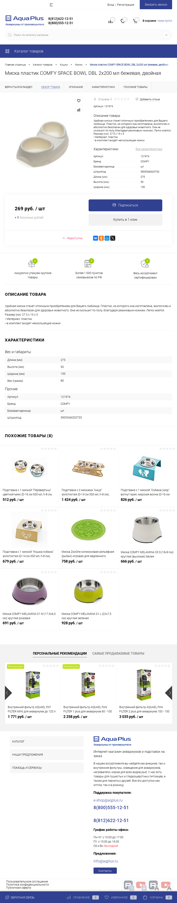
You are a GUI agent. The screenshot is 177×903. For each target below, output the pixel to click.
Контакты (105, 871)
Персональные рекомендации (60, 654)
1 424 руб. (88, 502)
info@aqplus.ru (106, 862)
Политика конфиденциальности (27, 885)
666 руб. (147, 564)
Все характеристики (149, 149)
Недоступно (72, 239)
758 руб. (88, 564)
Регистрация (125, 4)
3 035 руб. (131, 717)
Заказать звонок (156, 4)
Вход (110, 4)
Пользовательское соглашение (27, 882)
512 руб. (29, 502)
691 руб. (29, 625)
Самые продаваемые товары (118, 654)
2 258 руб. (75, 717)
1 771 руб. (20, 717)
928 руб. (88, 625)
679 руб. (29, 564)
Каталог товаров (24, 51)
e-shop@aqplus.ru (108, 801)
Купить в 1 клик (125, 220)
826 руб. (147, 502)
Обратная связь (20, 897)
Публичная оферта (18, 888)
